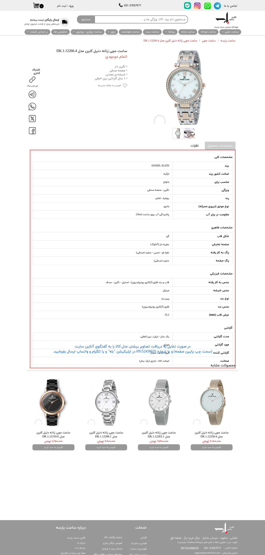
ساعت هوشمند (130, 32)
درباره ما (81, 521)
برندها (171, 32)
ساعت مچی (231, 32)
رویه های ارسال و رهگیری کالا (108, 533)
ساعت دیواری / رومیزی (89, 32)
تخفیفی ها (60, 32)
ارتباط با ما (80, 526)
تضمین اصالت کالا (138, 533)
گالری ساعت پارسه (76, 516)
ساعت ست (152, 32)
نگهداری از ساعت (138, 527)
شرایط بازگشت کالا (113, 516)
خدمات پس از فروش (112, 527)
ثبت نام (61, 6)
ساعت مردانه (208, 32)
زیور (113, 32)
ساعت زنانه (188, 32)
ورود (71, 6)
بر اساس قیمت (39, 32)
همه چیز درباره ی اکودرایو (73, 532)
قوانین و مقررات (139, 522)
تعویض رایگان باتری (112, 522)
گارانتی (143, 516)
